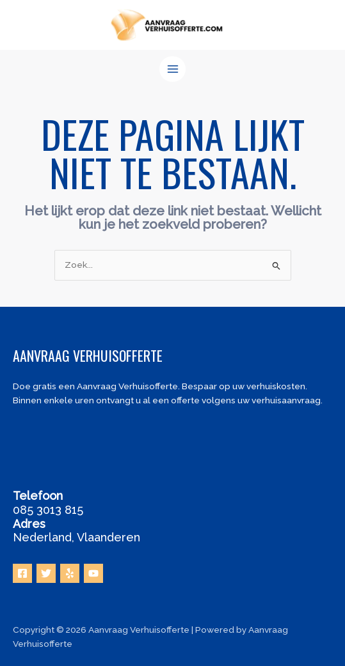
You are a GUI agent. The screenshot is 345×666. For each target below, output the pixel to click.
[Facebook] (22, 573)
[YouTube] (93, 573)
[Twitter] (46, 573)
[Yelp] (69, 573)
